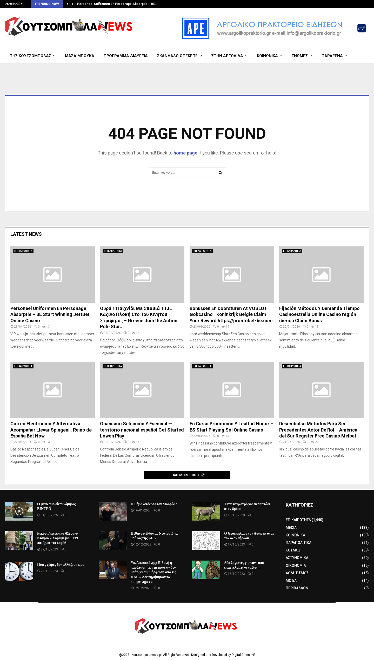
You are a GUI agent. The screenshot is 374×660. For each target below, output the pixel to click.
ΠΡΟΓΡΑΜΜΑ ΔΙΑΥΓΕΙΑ (126, 55)
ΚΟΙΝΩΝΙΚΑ (267, 55)
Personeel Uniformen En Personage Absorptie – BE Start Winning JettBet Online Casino (50, 314)
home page (185, 153)
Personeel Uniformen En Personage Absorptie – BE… (117, 4)
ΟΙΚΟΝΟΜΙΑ (296, 565)
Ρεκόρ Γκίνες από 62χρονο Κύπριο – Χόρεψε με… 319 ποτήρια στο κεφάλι (57, 538)
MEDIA (291, 528)
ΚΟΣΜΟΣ (293, 550)
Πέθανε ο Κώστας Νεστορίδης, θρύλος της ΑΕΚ (154, 535)
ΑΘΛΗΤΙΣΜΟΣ (297, 573)
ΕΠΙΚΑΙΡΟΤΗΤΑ (23, 251)
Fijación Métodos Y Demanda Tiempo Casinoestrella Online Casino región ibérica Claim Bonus (319, 314)
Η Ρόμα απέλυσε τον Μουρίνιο (154, 504)
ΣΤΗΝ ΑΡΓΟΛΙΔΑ (227, 55)
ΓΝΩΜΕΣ (300, 55)
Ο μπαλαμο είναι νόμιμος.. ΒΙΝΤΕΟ (57, 506)
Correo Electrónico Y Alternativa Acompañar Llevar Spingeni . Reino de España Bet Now (51, 430)
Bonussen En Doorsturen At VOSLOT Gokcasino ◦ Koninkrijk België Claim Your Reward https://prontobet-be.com (231, 314)
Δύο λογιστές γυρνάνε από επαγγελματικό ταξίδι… (244, 565)
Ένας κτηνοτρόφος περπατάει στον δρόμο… (247, 506)
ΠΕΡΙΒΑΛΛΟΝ (297, 588)
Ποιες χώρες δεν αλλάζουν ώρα (60, 565)
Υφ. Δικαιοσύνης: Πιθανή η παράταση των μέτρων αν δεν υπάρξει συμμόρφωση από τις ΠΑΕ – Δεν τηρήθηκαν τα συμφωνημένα (153, 572)
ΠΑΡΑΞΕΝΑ (332, 55)
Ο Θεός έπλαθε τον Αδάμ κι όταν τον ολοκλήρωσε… (249, 535)
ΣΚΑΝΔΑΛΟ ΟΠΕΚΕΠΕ (177, 55)
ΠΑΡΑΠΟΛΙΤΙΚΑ (298, 543)
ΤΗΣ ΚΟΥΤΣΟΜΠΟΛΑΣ (30, 55)
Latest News (26, 234)
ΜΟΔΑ (291, 580)
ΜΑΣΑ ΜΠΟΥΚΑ (79, 55)
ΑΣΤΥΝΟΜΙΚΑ (297, 558)
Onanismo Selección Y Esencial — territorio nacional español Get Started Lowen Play (142, 430)
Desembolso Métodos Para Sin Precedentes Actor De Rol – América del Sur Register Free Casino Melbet (318, 430)
